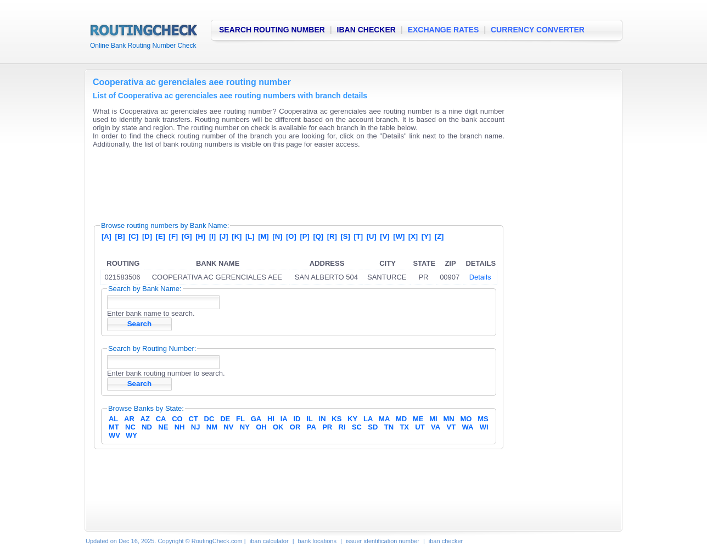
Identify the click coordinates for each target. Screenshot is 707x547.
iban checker (446, 541)
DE (225, 419)
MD (401, 419)
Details (480, 277)
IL (309, 419)
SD (373, 427)
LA (368, 419)
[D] (147, 236)
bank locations (317, 541)
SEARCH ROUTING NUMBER (272, 29)
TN (389, 427)
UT (419, 427)
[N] (277, 236)
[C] (133, 236)
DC (209, 419)
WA (467, 427)
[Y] (426, 236)
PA (311, 427)
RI (342, 427)
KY (352, 419)
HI (270, 419)
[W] (399, 236)
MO (466, 419)
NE (163, 427)
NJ (195, 427)
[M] (263, 236)
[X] (413, 236)
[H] (200, 236)
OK (278, 427)
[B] (120, 236)
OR (295, 427)
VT (451, 427)
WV (114, 435)
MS (483, 419)
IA (284, 419)
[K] (237, 236)
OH (261, 427)
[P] (304, 236)
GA (256, 419)
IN (322, 419)
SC (357, 427)
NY (245, 427)
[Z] (439, 236)
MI (433, 419)
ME (418, 419)
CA (161, 419)
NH (180, 427)
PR (327, 427)
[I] (212, 236)
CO (177, 419)
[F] (173, 236)
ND (147, 427)
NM (211, 427)
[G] (187, 236)
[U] (372, 236)
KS (336, 419)
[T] (358, 236)
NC (130, 427)
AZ (145, 419)
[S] (345, 236)
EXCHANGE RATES (443, 29)
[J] (224, 236)
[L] (250, 236)
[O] (291, 236)
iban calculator (269, 541)
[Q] (318, 236)
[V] (384, 236)
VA (435, 427)
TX (404, 427)
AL (113, 419)
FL (240, 419)
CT (193, 419)
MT (114, 427)
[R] (332, 236)
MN (449, 419)
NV (228, 427)
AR (129, 419)
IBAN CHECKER (366, 29)
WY (131, 435)
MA (384, 419)
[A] (106, 236)
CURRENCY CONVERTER (538, 29)
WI (484, 427)
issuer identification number (382, 541)
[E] (160, 236)
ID (296, 419)
